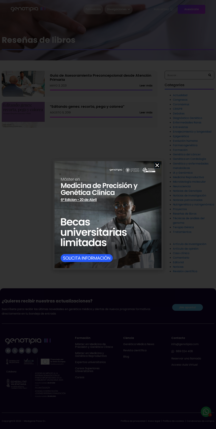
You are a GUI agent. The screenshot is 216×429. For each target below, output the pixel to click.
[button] (157, 165)
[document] (108, 214)
